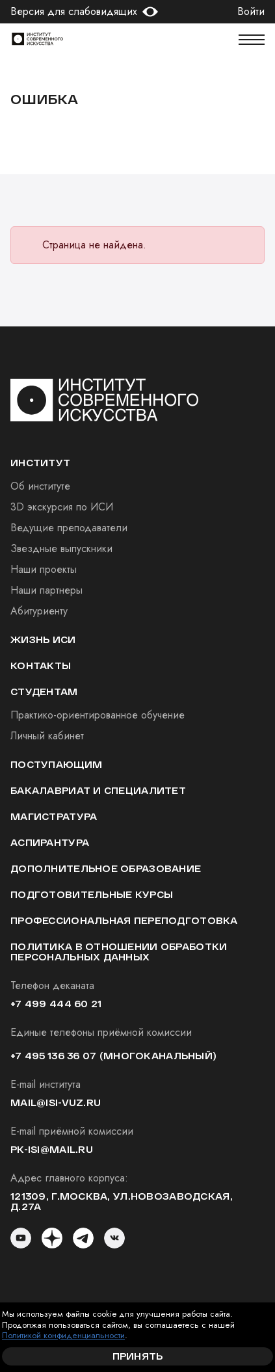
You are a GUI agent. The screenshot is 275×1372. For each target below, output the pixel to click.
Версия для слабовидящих (73, 12)
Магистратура (53, 816)
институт (40, 462)
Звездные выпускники (61, 548)
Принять (137, 1356)
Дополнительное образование (105, 868)
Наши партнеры (46, 590)
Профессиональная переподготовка (124, 920)
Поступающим (56, 764)
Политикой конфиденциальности (63, 1335)
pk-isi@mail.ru (51, 1149)
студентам (44, 691)
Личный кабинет (47, 735)
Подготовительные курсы (91, 894)
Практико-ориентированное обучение (97, 714)
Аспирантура (49, 842)
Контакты (40, 665)
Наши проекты (43, 569)
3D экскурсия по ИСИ (61, 506)
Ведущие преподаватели (68, 527)
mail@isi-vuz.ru (55, 1102)
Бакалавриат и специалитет (98, 790)
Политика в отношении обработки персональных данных (118, 951)
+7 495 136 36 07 (53, 1055)
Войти (251, 12)
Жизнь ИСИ (43, 639)
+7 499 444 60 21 (55, 1003)
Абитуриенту (39, 610)
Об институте (40, 486)
